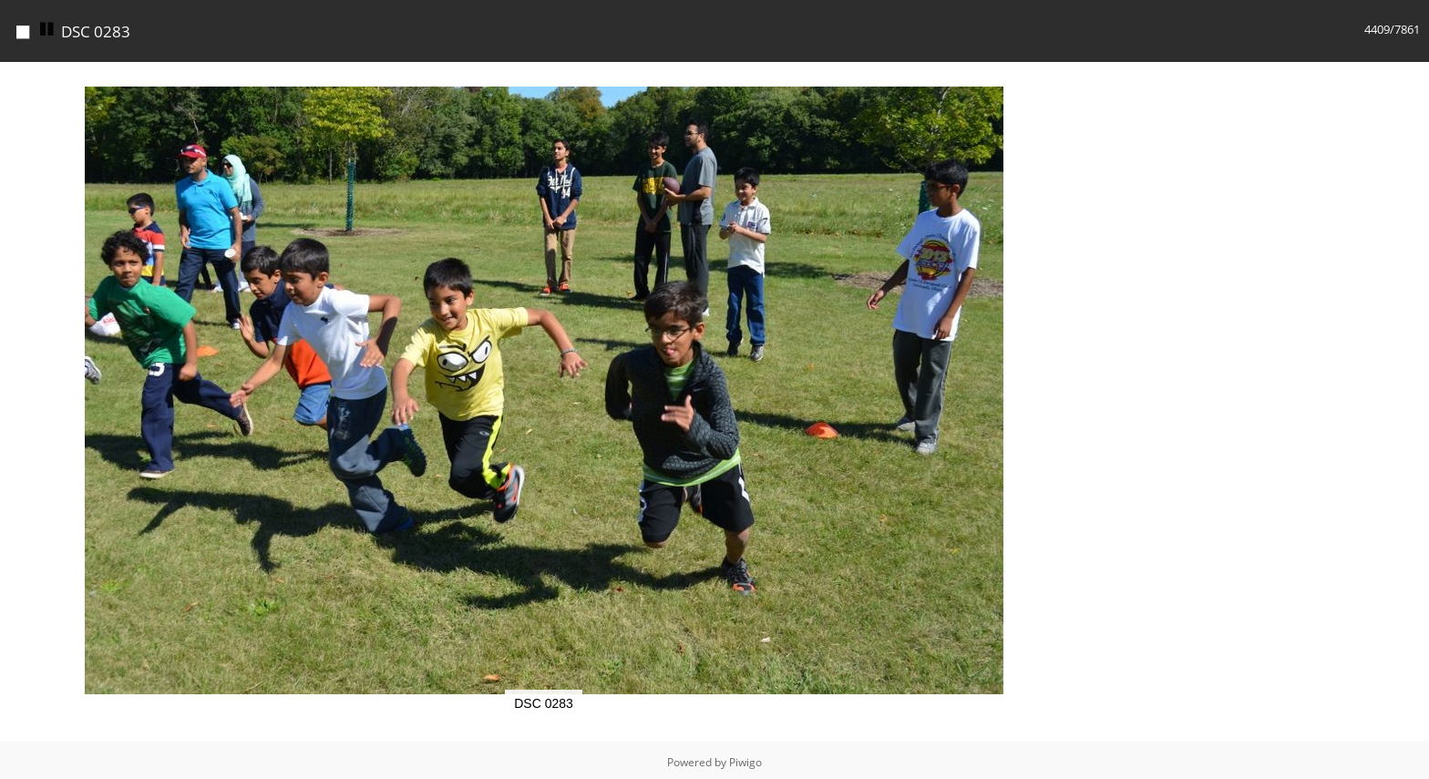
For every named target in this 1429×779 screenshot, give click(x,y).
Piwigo (745, 757)
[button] (1070, 73)
